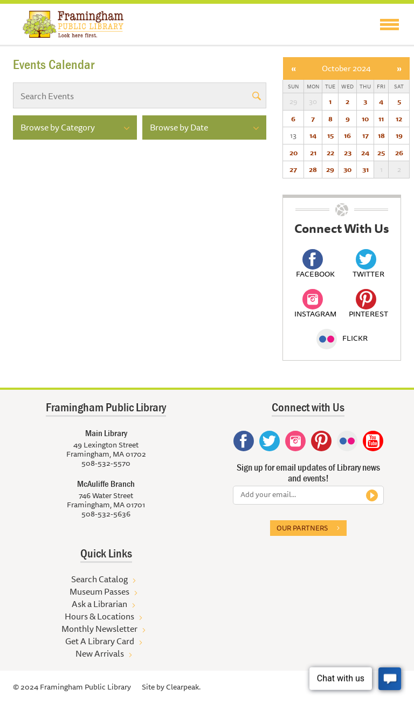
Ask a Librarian (99, 604)
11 (381, 118)
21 (313, 152)
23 (347, 152)
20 (293, 152)
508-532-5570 (105, 463)
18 (381, 135)
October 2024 (346, 68)
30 (347, 169)
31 (365, 169)
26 (399, 152)
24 (365, 152)
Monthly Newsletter (99, 628)
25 (381, 152)
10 (365, 118)
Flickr (342, 338)
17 (365, 135)
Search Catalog (99, 579)
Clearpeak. (183, 687)
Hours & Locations (99, 616)
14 (312, 135)
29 (330, 169)
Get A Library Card (99, 641)
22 (330, 152)
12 (399, 118)
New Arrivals (99, 653)
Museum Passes (99, 591)
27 (293, 169)
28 (313, 169)
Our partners (302, 527)
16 (347, 135)
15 (330, 135)
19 (399, 135)
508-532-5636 (105, 514)
